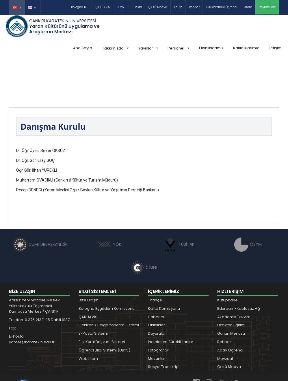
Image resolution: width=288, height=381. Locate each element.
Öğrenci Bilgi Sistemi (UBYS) (104, 306)
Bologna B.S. (80, 7)
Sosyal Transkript (164, 323)
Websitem (88, 315)
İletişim (275, 48)
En (32, 7)
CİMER (144, 224)
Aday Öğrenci (230, 306)
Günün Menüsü (231, 290)
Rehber (194, 7)
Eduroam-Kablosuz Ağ (238, 265)
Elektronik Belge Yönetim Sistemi (109, 281)
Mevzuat (225, 315)
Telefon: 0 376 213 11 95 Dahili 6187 (39, 276)
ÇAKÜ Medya (157, 7)
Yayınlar (148, 48)
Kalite (178, 7)
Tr (16, 7)
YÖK (109, 201)
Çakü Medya (229, 323)
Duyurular (157, 290)
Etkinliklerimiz (211, 48)
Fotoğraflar (158, 306)
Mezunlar (156, 315)
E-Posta (136, 7)
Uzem (248, 7)
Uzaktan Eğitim (231, 281)
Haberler (156, 273)
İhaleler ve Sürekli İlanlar (170, 298)
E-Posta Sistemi (93, 290)
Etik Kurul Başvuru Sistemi (102, 298)
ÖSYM (248, 201)
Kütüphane (227, 256)
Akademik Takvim (233, 273)
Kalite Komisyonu (164, 265)
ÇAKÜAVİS (103, 7)
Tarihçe (155, 256)
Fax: (12, 284)
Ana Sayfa (82, 48)
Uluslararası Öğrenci (221, 7)
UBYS (120, 7)
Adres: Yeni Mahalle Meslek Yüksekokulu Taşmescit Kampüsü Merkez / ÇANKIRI (34, 262)
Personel (178, 48)
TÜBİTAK (178, 201)
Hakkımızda (115, 48)
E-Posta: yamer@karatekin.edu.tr (32, 295)
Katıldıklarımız (246, 48)
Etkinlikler (156, 281)
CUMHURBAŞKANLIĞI (40, 201)
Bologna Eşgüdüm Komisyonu (107, 265)
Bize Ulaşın (89, 256)
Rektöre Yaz (267, 7)
